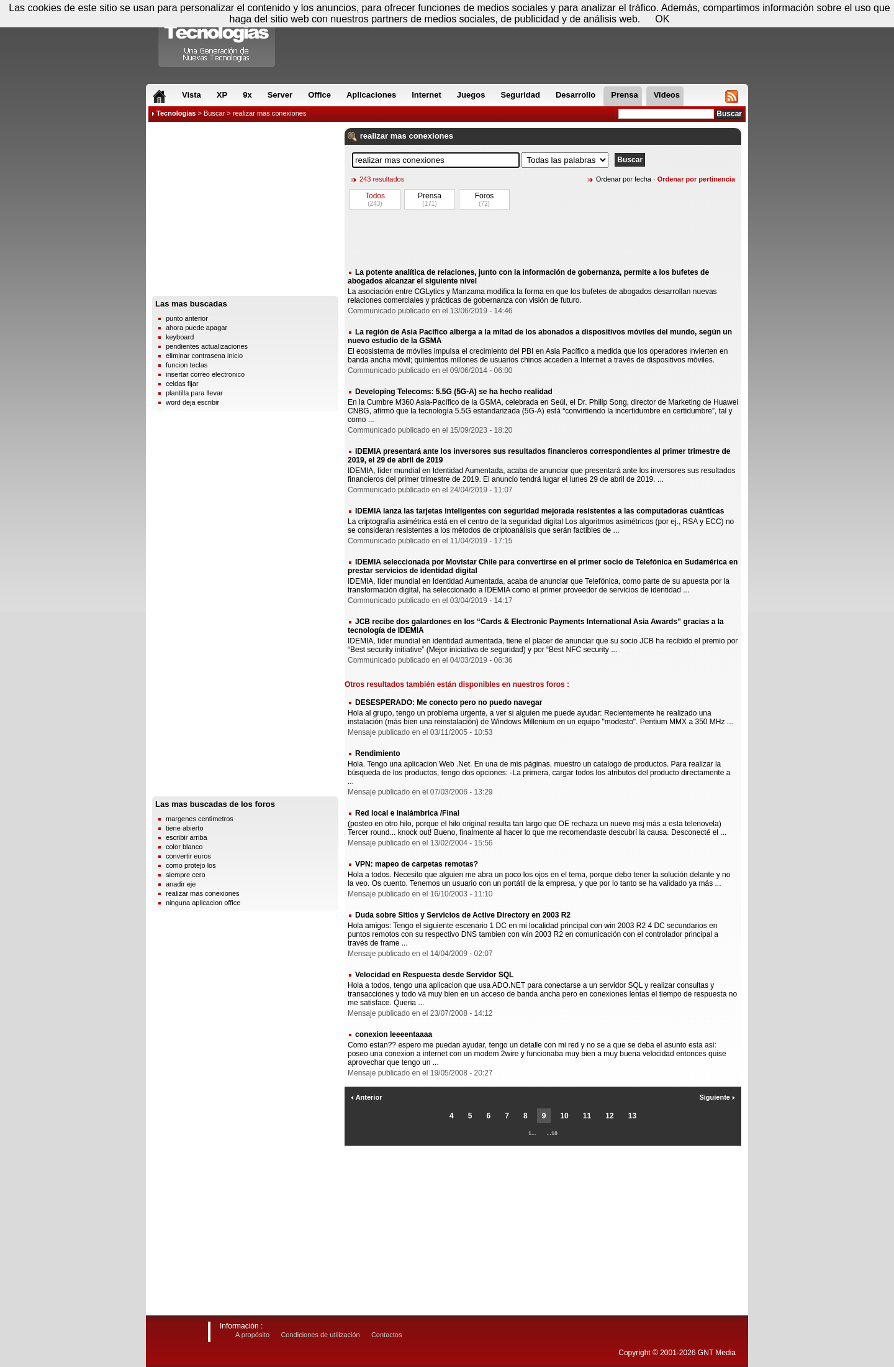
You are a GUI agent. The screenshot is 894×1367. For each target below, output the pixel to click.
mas (399, 135)
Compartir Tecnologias (217, 36)
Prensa (429, 195)
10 (564, 1116)
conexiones (431, 135)
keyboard (180, 337)
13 (632, 1116)
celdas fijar (182, 383)
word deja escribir (192, 402)
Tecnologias (176, 113)
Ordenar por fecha (623, 179)
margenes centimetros (199, 818)
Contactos (386, 1334)
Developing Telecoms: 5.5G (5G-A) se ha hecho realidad (454, 391)
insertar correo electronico (205, 374)
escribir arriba (186, 837)
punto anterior (187, 318)
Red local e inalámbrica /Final (407, 813)
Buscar (214, 113)
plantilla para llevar (194, 393)
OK (662, 19)
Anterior (366, 1097)
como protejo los (191, 865)
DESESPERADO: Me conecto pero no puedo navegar (448, 702)
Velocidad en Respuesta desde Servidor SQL (434, 974)
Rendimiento (377, 753)
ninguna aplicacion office (203, 902)
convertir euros (188, 856)
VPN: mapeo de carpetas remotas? (416, 864)
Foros (484, 195)
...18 (552, 1133)
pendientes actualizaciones (207, 346)
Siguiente (717, 1097)
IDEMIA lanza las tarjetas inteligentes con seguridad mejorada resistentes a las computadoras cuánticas (539, 511)
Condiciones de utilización (320, 1334)
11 (587, 1116)
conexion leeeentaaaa (393, 1034)
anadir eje (181, 884)
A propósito (252, 1334)
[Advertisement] (245, 212)
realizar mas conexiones (203, 893)
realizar (374, 135)
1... (532, 1133)
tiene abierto (185, 828)
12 (609, 1116)
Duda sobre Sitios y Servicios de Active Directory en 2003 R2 (463, 915)
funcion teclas (186, 365)
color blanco (184, 846)
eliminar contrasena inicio (204, 355)
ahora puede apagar (196, 327)
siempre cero (185, 874)
